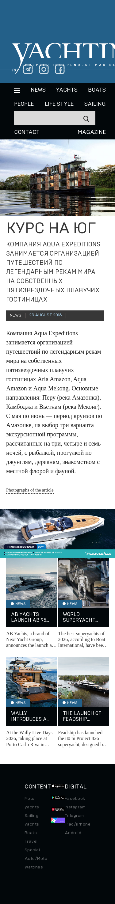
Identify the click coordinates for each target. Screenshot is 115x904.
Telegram (74, 816)
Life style (59, 104)
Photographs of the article (30, 490)
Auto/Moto (36, 859)
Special (32, 850)
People (24, 104)
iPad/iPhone (77, 824)
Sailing (95, 104)
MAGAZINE (92, 132)
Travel (31, 841)
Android (73, 833)
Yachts (67, 90)
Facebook (75, 798)
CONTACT (27, 132)
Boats (31, 833)
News (38, 90)
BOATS (97, 90)
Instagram (75, 807)
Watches (34, 867)
